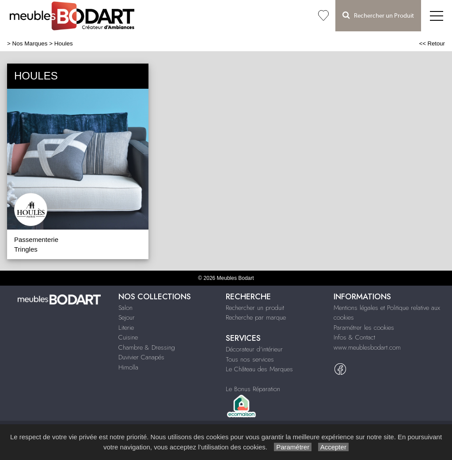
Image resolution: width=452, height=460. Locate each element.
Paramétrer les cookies (364, 327)
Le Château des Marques (259, 369)
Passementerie (36, 239)
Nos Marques (30, 43)
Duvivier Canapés (141, 357)
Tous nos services (250, 359)
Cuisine (128, 337)
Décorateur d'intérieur (254, 349)
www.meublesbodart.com (367, 347)
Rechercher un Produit (378, 15)
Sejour (126, 317)
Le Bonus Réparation (253, 389)
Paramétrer (292, 447)
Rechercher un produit (255, 308)
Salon (125, 308)
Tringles (26, 249)
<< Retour (432, 43)
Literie (126, 327)
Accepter (333, 447)
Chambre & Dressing (146, 347)
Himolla (128, 367)
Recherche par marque (256, 317)
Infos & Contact (354, 337)
